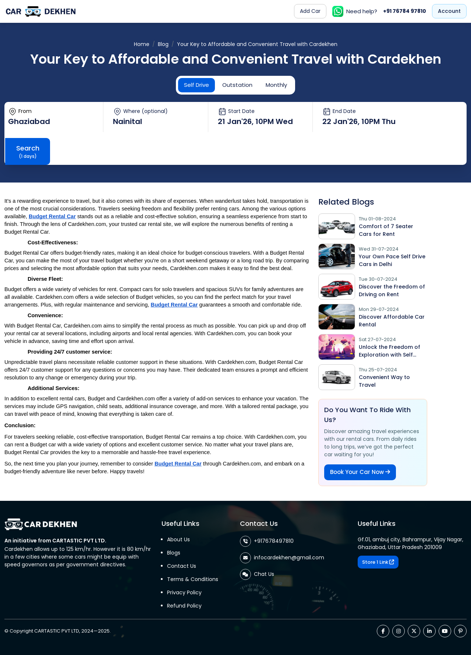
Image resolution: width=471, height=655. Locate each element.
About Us (178, 539)
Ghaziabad (29, 121)
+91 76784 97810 (404, 11)
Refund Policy (184, 605)
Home (141, 44)
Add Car (310, 11)
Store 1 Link (378, 562)
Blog (163, 44)
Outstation (237, 85)
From (20, 111)
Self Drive (196, 85)
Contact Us (181, 566)
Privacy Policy (184, 592)
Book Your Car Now (360, 472)
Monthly (276, 85)
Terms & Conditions (192, 579)
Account (449, 11)
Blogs (173, 552)
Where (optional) (140, 111)
